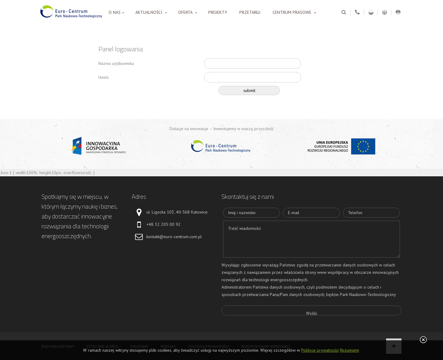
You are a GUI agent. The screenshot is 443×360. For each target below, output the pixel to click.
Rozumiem (349, 350)
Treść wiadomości (311, 239)
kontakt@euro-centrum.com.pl (174, 236)
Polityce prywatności (320, 350)
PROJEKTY (217, 12)
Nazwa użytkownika (116, 63)
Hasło (103, 77)
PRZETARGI (249, 12)
